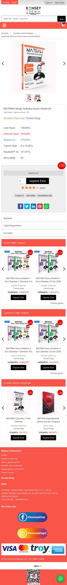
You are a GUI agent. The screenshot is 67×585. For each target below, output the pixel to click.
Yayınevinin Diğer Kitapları (16, 312)
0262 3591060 (7, 499)
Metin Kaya (48, 425)
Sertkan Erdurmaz (18, 285)
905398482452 (21, 499)
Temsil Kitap (18, 288)
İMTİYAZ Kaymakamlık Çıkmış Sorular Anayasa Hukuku (48, 421)
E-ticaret (29, 565)
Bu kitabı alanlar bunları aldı (17, 382)
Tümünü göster (56, 303)
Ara (61, 19)
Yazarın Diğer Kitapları (14, 242)
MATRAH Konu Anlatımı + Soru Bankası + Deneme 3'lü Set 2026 (18, 281)
